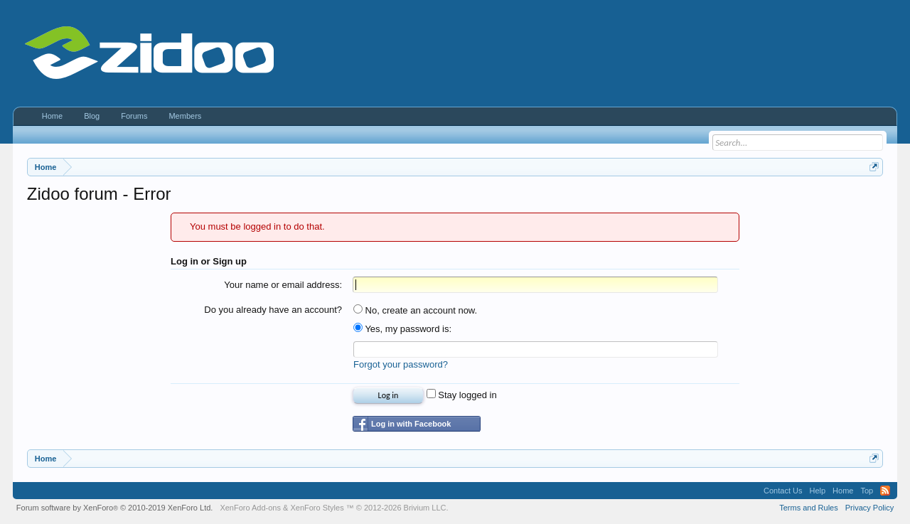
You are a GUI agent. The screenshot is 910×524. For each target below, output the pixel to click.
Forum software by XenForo (114, 507)
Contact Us (783, 490)
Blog (92, 116)
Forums (134, 116)
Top (866, 490)
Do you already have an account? (273, 309)
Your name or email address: (283, 284)
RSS (885, 491)
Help (817, 490)
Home (52, 116)
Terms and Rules (808, 507)
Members (184, 116)
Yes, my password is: (402, 329)
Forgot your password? (400, 364)
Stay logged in (462, 395)
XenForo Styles (316, 507)
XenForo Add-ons (250, 507)
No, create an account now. (415, 310)
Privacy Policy (869, 507)
